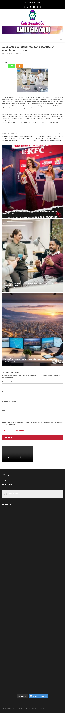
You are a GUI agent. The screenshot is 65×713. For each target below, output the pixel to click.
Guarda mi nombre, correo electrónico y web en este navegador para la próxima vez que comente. (32, 423)
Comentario (7, 382)
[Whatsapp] (11, 64)
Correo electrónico (9, 401)
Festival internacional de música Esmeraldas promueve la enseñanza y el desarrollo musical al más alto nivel (17, 138)
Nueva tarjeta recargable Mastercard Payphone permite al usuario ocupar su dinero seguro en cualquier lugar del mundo (48, 138)
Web (3, 411)
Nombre (5, 392)
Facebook (13, 494)
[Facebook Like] (2, 62)
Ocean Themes (39, 708)
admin (4, 53)
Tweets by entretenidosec (10, 481)
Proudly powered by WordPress (11, 708)
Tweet (6, 62)
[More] (19, 64)
